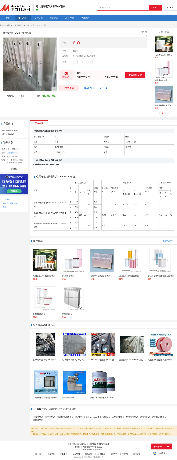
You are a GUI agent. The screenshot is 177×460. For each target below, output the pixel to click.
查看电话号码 (135, 75)
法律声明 (113, 454)
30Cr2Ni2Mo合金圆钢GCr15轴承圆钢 (104, 360)
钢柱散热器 (50, 417)
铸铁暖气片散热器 (65, 417)
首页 (2, 25)
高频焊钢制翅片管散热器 (164, 105)
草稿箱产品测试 (68, 398)
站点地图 (76, 454)
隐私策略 (88, 454)
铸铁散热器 (38, 417)
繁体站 (125, 454)
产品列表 (9, 25)
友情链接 (136, 454)
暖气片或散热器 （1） (10, 134)
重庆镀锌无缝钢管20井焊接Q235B (46, 360)
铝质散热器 (145, 417)
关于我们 (38, 454)
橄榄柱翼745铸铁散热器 (92, 447)
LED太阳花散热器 (101, 417)
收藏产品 (8, 96)
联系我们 (51, 454)
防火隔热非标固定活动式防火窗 (45, 398)
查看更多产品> (168, 241)
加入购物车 (89, 88)
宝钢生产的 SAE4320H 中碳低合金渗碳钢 (135, 360)
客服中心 (63, 454)
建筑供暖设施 (20, 25)
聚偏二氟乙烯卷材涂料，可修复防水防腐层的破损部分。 (112, 398)
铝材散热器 (38, 420)
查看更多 (14, 169)
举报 (21, 96)
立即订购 (103, 88)
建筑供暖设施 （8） (10, 130)
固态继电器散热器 (83, 417)
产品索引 (6, 199)
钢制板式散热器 (159, 417)
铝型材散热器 (118, 417)
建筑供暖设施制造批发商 (99, 444)
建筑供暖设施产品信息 (77, 444)
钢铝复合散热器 (161, 80)
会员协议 (101, 454)
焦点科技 (91, 457)
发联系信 (69, 88)
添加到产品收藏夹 (10, 203)
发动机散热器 (132, 417)
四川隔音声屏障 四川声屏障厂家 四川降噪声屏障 (81, 360)
